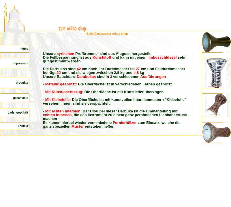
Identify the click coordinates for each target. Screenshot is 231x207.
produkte (22, 82)
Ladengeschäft (18, 112)
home (24, 48)
